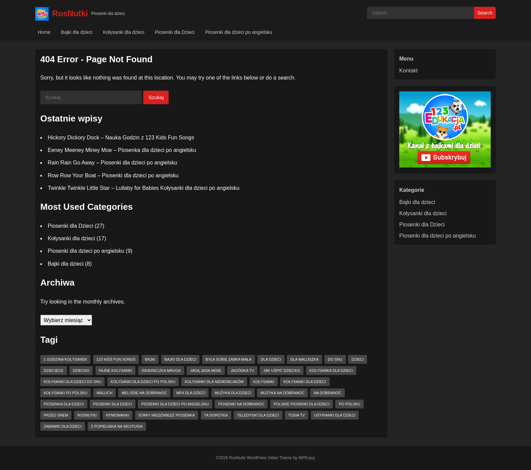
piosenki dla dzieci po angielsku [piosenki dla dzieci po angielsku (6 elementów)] (175, 404)
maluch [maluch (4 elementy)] (104, 393)
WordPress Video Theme (269, 457)
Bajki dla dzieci (76, 32)
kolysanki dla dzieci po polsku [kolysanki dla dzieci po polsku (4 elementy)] (143, 382)
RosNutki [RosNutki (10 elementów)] (87, 415)
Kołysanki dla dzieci (123, 32)
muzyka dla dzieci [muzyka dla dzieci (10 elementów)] (233, 393)
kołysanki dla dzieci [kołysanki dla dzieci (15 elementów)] (304, 382)
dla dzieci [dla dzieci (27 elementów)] (271, 359)
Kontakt (408, 70)
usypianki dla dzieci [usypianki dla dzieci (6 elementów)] (335, 415)
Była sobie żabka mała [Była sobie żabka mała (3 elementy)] (229, 359)
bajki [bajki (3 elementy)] (150, 359)
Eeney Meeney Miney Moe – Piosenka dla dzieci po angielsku (122, 150)
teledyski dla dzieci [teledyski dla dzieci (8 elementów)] (258, 415)
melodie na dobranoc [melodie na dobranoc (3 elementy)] (144, 393)
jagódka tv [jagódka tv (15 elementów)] (242, 370)
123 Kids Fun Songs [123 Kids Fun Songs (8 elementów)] (116, 359)
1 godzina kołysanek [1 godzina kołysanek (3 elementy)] (65, 359)
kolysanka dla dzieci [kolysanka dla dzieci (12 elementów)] (331, 370)
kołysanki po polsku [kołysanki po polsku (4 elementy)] (65, 393)
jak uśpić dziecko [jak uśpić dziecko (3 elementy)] (281, 370)
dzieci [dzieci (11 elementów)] (358, 359)
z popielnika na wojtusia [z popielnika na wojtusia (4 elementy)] (117, 426)
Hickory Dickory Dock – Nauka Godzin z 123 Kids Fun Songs (121, 137)
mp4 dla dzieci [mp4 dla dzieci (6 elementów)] (191, 393)
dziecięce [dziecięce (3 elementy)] (54, 370)
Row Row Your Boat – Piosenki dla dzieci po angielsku (113, 175)
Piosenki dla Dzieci (175, 32)
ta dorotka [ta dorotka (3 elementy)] (216, 415)
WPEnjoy (306, 457)
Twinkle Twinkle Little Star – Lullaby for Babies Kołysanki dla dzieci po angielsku (143, 188)
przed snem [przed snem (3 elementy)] (56, 415)
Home (44, 32)
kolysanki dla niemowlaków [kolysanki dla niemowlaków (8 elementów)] (214, 382)
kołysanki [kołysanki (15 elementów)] (263, 382)
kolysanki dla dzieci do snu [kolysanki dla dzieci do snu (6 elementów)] (72, 382)
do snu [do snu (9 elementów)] (335, 359)
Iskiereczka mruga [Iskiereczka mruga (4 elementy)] (161, 370)
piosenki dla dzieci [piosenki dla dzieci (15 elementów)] (112, 404)
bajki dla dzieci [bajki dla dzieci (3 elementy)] (180, 359)
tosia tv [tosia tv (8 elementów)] (296, 415)
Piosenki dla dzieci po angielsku (238, 32)
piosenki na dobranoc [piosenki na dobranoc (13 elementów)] (241, 404)
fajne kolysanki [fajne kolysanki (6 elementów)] (115, 370)
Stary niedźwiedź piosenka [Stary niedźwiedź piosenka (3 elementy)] (167, 415)
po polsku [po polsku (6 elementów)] (349, 404)
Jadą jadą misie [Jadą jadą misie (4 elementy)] (205, 370)
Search (484, 13)
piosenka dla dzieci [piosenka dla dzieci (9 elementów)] (64, 404)
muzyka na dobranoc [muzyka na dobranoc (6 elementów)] (282, 393)
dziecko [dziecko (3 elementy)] (81, 370)
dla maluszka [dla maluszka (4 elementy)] (304, 359)
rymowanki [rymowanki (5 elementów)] (117, 415)
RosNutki (70, 13)
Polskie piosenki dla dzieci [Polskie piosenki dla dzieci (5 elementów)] (302, 404)
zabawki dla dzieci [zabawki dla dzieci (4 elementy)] (63, 426)
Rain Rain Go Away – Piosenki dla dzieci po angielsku (112, 162)
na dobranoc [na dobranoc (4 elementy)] (327, 393)
